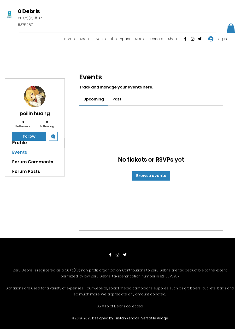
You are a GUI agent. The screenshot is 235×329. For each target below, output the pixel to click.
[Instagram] (192, 38)
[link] (93, 99)
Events (19, 152)
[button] (231, 28)
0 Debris (29, 11)
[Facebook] (185, 38)
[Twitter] (199, 38)
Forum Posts (26, 171)
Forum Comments (32, 162)
